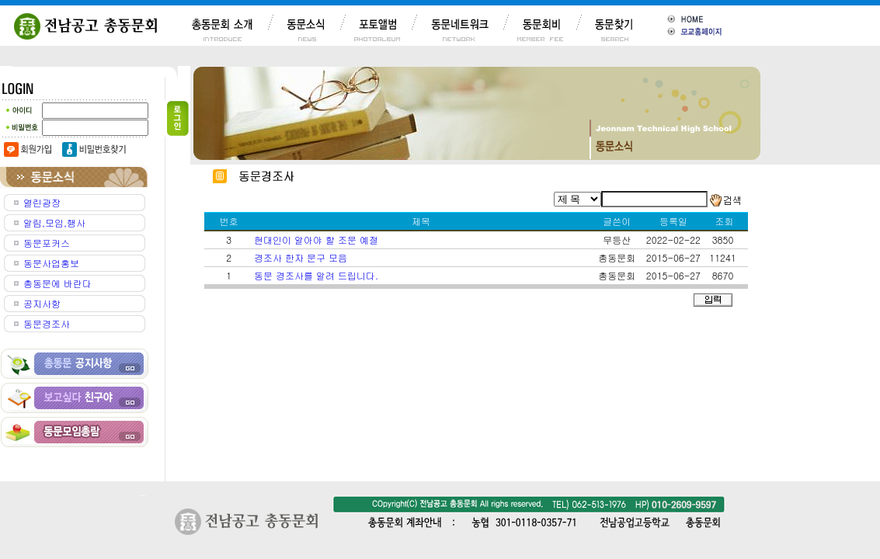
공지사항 (42, 303)
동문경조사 (46, 323)
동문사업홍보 (51, 262)
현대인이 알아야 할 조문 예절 (316, 239)
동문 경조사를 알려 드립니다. (316, 275)
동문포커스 (46, 242)
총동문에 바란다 (57, 283)
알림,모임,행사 (54, 222)
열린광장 (42, 202)
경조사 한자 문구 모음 (300, 257)
